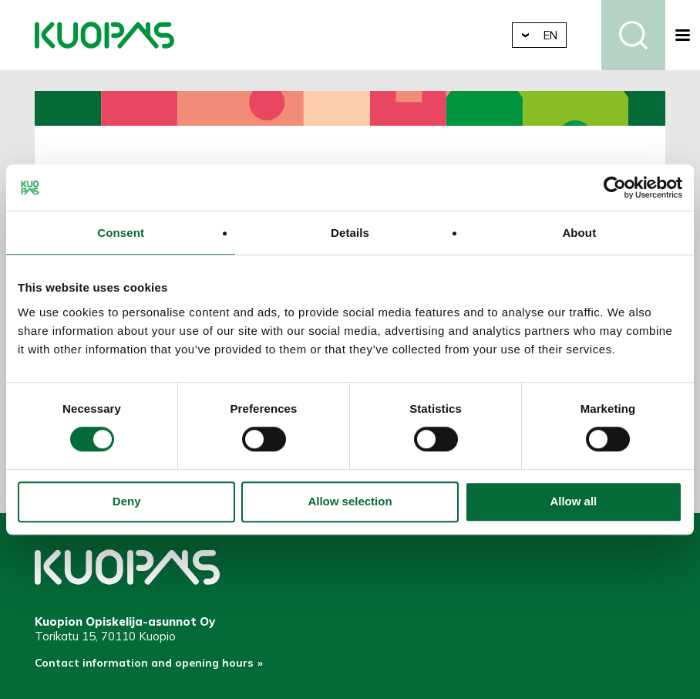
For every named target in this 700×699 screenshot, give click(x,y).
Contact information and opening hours (148, 665)
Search (633, 35)
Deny (127, 501)
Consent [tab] (120, 232)
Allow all (573, 501)
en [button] (561, 35)
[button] (682, 35)
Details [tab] (350, 232)
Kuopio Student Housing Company (104, 35)
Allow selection (350, 501)
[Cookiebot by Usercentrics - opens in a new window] (614, 187)
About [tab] (579, 232)
